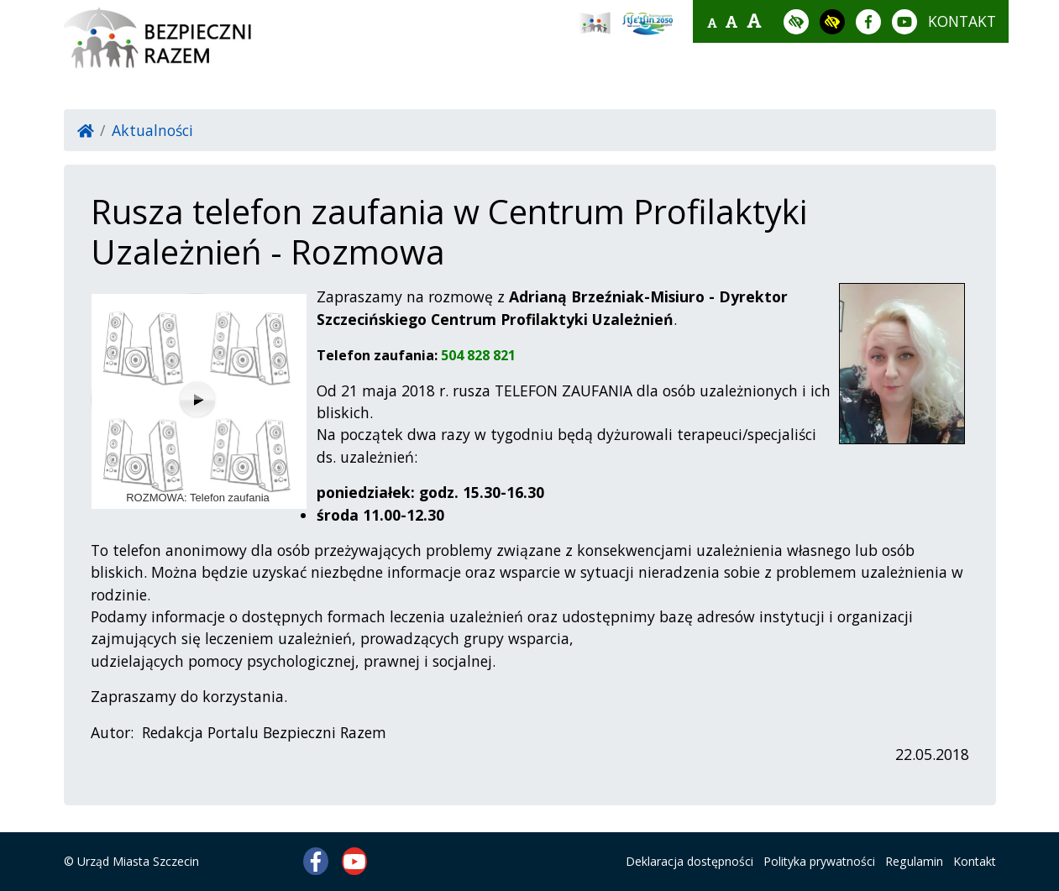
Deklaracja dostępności (689, 861)
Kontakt (974, 861)
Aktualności (152, 130)
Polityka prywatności (819, 861)
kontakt (962, 21)
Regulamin (914, 861)
